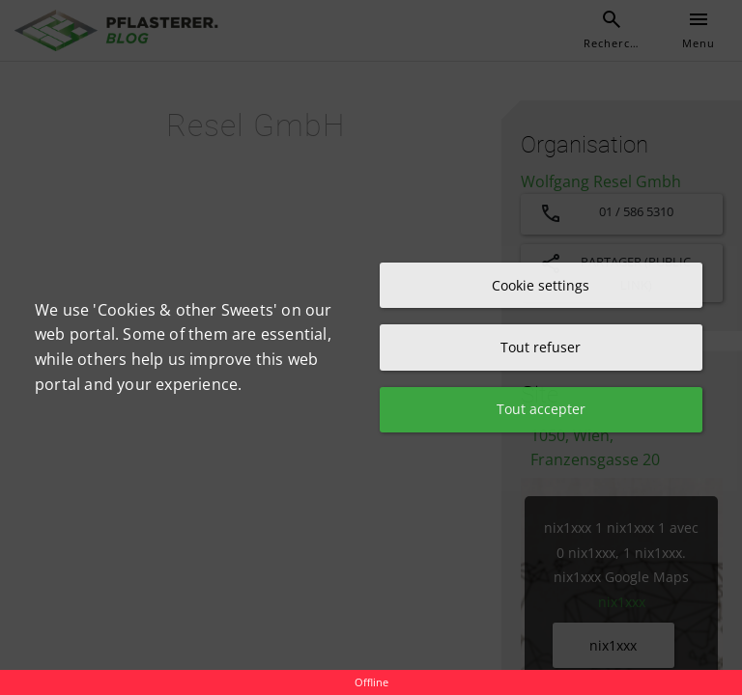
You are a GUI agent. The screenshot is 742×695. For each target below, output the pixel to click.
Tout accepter (541, 410)
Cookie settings (540, 284)
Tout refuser (540, 347)
